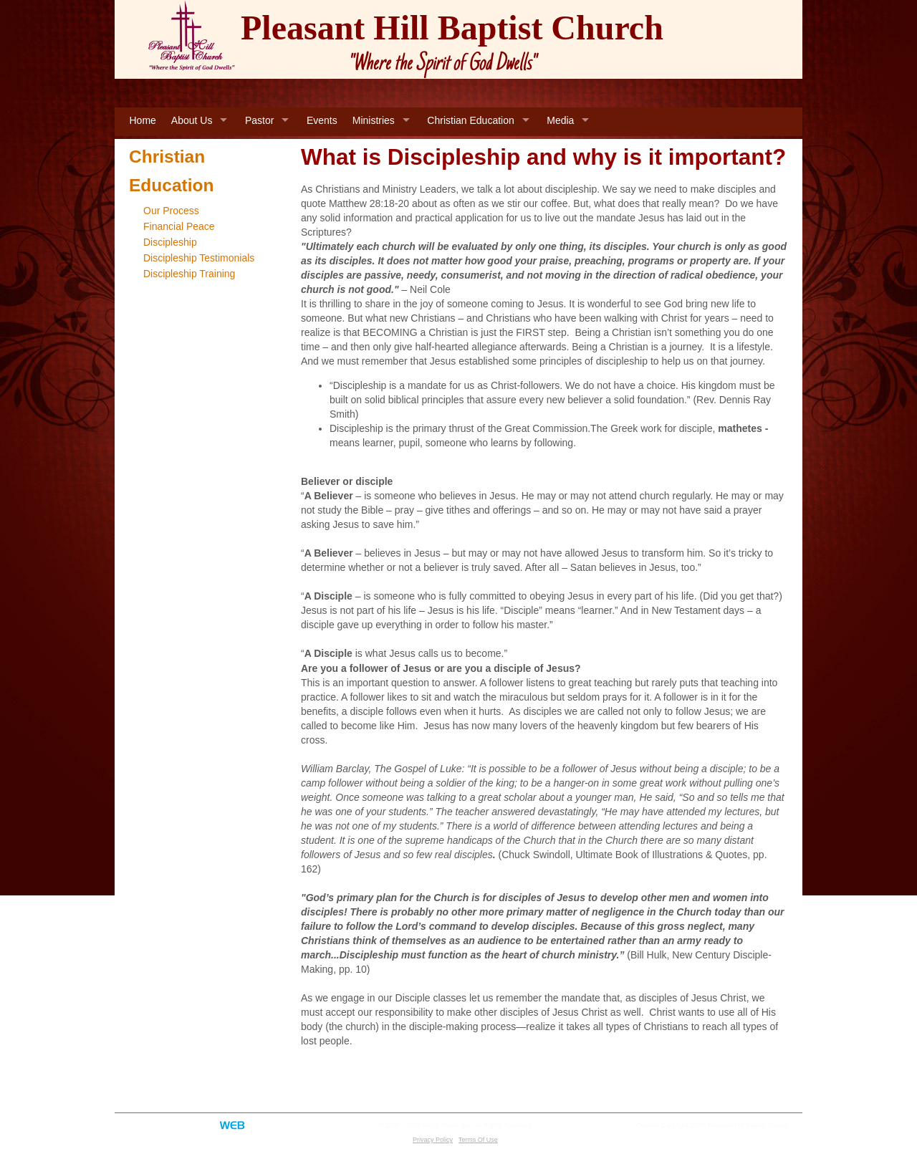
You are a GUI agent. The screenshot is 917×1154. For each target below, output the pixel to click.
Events (322, 120)
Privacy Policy (433, 1139)
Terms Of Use (478, 1139)
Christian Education (470, 120)
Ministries (373, 120)
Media (560, 120)
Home (143, 120)
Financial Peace (179, 226)
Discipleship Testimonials (198, 258)
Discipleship (170, 242)
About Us (192, 120)
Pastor (259, 120)
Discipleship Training (189, 273)
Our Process (171, 210)
